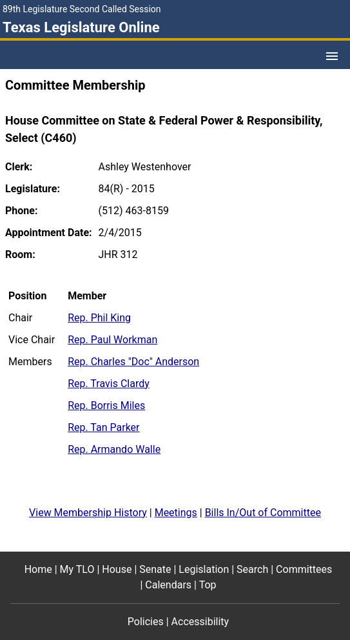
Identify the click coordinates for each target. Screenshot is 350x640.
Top (208, 585)
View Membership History (88, 512)
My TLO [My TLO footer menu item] (77, 569)
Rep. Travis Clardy (109, 383)
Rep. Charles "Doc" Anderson (133, 361)
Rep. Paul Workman (112, 340)
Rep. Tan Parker (103, 427)
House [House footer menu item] (116, 569)
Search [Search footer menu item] (252, 569)
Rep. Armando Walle (114, 449)
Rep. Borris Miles (106, 405)
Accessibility (200, 621)
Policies (146, 621)
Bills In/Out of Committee (263, 512)
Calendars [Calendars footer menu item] (168, 585)
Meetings (176, 512)
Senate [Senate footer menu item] (155, 569)
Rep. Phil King (99, 318)
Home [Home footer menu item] (38, 569)
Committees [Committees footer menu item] (304, 569)
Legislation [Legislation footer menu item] (204, 569)
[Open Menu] (332, 56)
